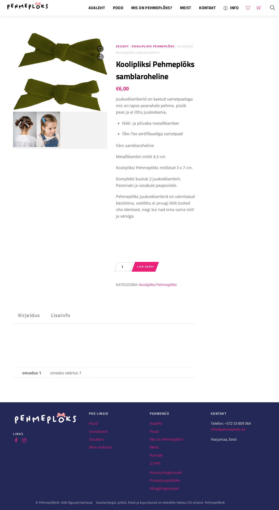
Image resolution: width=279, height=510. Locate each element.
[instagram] (24, 439)
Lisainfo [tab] (60, 315)
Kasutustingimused (166, 472)
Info (231, 8)
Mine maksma (100, 447)
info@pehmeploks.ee (228, 429)
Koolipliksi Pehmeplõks (153, 46)
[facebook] (16, 439)
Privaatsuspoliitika (165, 480)
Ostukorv (96, 439)
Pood (118, 8)
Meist (185, 8)
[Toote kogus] (124, 267)
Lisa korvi (145, 266)
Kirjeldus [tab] (29, 315)
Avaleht (96, 8)
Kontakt (207, 8)
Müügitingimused (164, 488)
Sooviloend (98, 431)
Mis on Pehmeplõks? (151, 8)
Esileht (122, 46)
